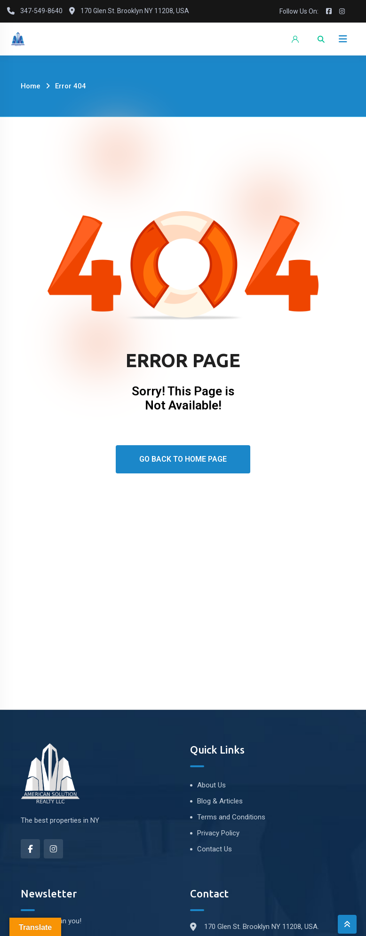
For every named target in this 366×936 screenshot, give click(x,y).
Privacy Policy (218, 833)
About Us (211, 785)
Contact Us (214, 849)
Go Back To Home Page (183, 459)
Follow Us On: (298, 11)
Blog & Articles (220, 801)
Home (30, 86)
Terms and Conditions (231, 817)
